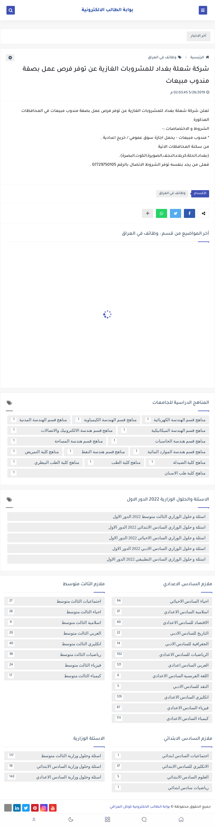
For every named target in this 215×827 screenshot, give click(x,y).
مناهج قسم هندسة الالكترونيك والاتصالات (62, 430)
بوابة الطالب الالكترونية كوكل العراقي (140, 807)
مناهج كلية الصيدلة (177, 462)
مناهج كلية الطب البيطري (45, 462)
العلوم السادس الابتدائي (162, 777)
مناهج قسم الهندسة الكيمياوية (106, 419)
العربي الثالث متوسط (54, 633)
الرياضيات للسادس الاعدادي (162, 654)
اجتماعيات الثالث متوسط (54, 601)
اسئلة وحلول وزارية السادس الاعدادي (54, 777)
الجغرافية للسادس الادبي (162, 643)
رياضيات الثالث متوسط (54, 654)
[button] (189, 213)
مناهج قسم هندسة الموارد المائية (169, 451)
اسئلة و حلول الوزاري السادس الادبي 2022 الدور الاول (158, 548)
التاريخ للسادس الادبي (162, 633)
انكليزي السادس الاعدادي (162, 697)
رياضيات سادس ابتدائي (162, 787)
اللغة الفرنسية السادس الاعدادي (162, 675)
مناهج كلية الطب (114, 462)
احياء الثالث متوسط (54, 611)
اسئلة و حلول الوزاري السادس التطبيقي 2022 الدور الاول (156, 559)
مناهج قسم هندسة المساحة (57, 441)
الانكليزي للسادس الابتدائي (162, 766)
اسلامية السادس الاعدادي (162, 611)
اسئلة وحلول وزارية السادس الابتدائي (54, 766)
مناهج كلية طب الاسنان (108, 473)
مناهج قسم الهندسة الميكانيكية (163, 430)
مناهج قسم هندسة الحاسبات (158, 441)
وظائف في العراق (165, 58)
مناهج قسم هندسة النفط (96, 451)
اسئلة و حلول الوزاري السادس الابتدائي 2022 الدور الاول (156, 527)
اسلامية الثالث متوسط (54, 622)
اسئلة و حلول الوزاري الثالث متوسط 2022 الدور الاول (159, 516)
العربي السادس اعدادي (162, 665)
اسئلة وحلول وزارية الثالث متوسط (54, 755)
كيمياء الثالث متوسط (54, 675)
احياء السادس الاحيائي (162, 601)
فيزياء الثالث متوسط (54, 665)
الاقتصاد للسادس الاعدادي (162, 622)
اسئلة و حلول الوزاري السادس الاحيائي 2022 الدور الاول (157, 538)
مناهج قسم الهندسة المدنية (39, 419)
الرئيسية (199, 58)
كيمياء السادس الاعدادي (162, 718)
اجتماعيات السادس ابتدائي (162, 755)
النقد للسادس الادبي (162, 686)
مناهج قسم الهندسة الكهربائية (175, 419)
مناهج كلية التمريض (35, 451)
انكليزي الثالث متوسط (54, 643)
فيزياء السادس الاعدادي (162, 707)
